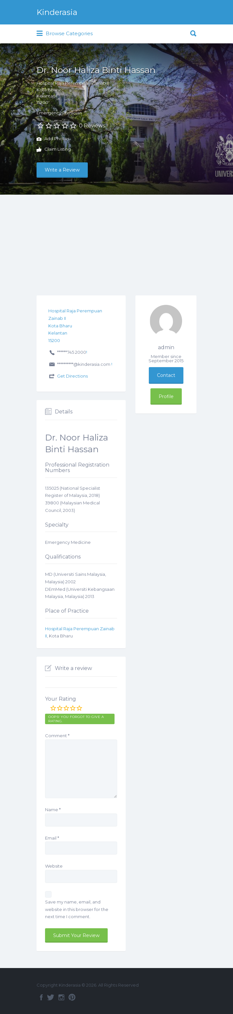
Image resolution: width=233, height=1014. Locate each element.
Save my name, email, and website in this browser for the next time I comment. (76, 909)
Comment (57, 735)
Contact (166, 375)
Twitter (50, 997)
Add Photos (53, 139)
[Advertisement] (116, 243)
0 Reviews (92, 126)
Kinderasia (57, 12)
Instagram (61, 997)
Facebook (41, 997)
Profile (166, 396)
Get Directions (72, 376)
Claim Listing (54, 150)
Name (53, 809)
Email (52, 838)
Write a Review (62, 170)
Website (54, 866)
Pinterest (72, 997)
